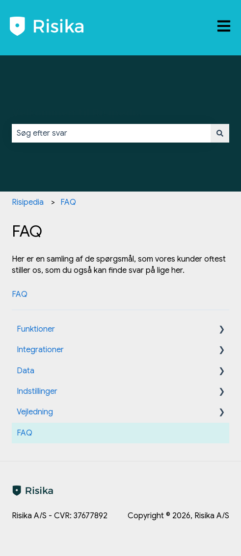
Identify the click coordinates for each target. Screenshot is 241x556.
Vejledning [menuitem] (35, 412)
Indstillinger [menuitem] (37, 391)
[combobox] (111, 133)
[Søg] (220, 133)
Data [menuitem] (25, 371)
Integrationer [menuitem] (40, 350)
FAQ (68, 202)
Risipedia (28, 202)
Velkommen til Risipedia (77, 113)
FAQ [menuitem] (24, 433)
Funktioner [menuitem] (36, 329)
